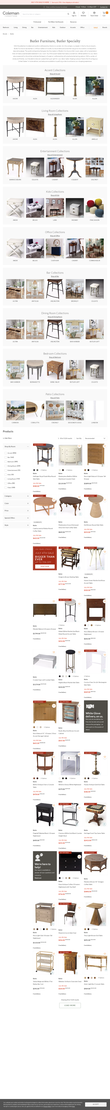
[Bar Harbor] (75, 331)
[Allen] (95, 88)
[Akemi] (15, 88)
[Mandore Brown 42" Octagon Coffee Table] (96, 879)
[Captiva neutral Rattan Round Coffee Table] (45, 525)
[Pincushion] (95, 209)
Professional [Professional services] (37, 22)
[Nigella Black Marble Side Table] (70, 679)
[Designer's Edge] (75, 412)
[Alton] (15, 290)
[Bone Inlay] (55, 371)
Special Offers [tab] (10, 518)
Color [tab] (7, 503)
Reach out (38, 878)
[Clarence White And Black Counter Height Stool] (70, 830)
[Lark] (55, 209)
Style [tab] (6, 525)
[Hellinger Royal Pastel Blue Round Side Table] (45, 473)
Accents (73, 27)
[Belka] (35, 209)
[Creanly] (55, 412)
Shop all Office (55, 236)
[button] (74, 14)
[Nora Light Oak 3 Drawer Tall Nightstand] (45, 932)
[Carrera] (15, 412)
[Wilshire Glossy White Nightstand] (70, 781)
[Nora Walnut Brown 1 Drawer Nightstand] (96, 628)
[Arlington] (55, 290)
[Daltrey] (95, 169)
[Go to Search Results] (68, 14)
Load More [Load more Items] (70, 1005)
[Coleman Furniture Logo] (11, 16)
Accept (96, 1104)
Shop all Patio (55, 398)
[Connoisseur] (95, 250)
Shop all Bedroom (55, 357)
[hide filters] (8, 438)
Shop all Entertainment (55, 155)
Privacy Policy (47, 1106)
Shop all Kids (55, 195)
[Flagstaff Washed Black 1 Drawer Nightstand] (45, 830)
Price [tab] (6, 510)
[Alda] (35, 88)
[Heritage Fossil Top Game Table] (96, 830)
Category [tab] (8, 496)
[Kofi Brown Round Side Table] (96, 522)
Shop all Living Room (55, 114)
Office (82, 27)
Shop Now (45, 566)
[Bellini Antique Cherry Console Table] (45, 781)
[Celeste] (35, 169)
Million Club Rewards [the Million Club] (55, 22)
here (73, 1106)
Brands (104, 27)
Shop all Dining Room (55, 317)
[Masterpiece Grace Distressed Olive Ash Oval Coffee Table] (70, 522)
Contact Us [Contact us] (103, 7)
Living (16, 27)
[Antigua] (35, 290)
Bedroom (6, 27)
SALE (96, 27)
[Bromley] (75, 290)
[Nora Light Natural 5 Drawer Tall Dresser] (96, 473)
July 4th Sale (37, 483)
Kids (53, 27)
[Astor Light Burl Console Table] (96, 981)
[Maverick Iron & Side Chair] (70, 930)
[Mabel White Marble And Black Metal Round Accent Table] (70, 628)
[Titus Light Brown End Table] (96, 932)
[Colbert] (75, 169)
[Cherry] (55, 169)
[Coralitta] (35, 412)
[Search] (46, 14)
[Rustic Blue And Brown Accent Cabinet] (70, 728)
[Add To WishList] (54, 449)
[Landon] (95, 412)
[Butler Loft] (95, 331)
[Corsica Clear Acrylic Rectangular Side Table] (96, 679)
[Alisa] (75, 88)
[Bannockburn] (15, 169)
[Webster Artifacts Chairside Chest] (70, 978)
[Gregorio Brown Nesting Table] (70, 574)
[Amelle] (95, 128)
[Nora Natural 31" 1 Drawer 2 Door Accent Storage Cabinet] (45, 730)
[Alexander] (55, 88)
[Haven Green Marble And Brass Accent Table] (96, 577)
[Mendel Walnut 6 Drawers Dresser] (45, 626)
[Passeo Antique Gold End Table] (96, 781)
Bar (32, 27)
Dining (24, 27)
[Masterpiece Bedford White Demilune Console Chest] (70, 473)
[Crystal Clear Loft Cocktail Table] (45, 677)
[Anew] (15, 209)
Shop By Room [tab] (10, 446)
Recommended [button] (89, 438)
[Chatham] (55, 250)
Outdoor (63, 27)
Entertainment (43, 27)
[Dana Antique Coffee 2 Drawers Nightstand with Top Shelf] (70, 881)
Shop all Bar (55, 276)
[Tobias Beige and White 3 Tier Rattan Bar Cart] (45, 978)
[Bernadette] (35, 371)
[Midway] (75, 209)
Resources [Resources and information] (73, 22)
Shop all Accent (55, 74)
